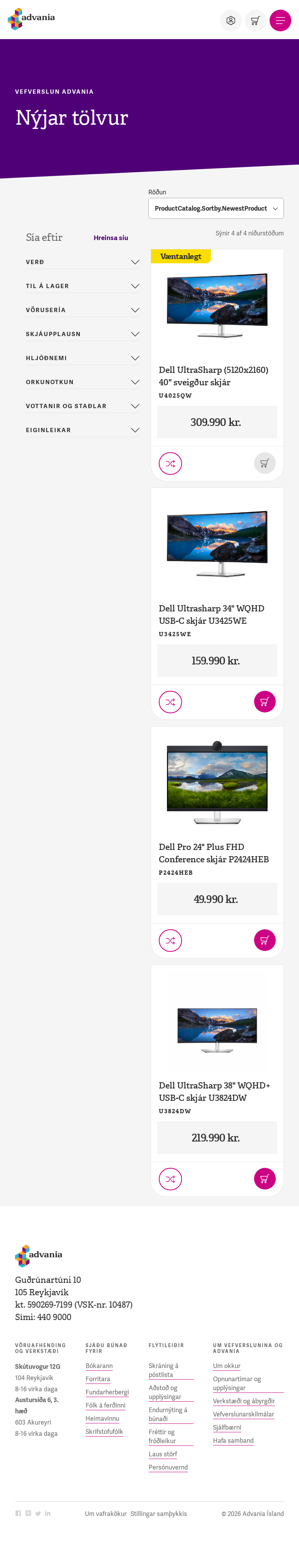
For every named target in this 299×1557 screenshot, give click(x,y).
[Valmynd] (280, 20)
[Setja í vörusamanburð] (170, 463)
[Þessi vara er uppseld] (265, 463)
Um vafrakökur (106, 1514)
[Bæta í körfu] (265, 701)
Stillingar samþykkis (159, 1514)
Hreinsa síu (111, 237)
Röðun (157, 192)
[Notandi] (231, 20)
